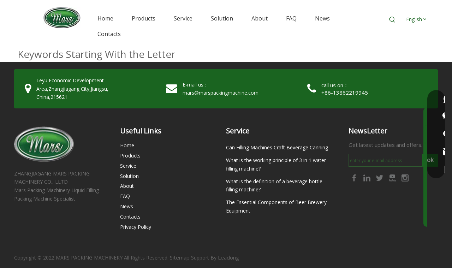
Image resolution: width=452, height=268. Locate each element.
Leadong (228, 257)
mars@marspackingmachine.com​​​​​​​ (220, 92)
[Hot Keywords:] (392, 19)
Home (127, 145)
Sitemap (180, 257)
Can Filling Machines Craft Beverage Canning (277, 147)
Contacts (130, 216)
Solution (129, 176)
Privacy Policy (135, 227)
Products (130, 155)
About (127, 186)
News (126, 206)
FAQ (125, 196)
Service (128, 165)
